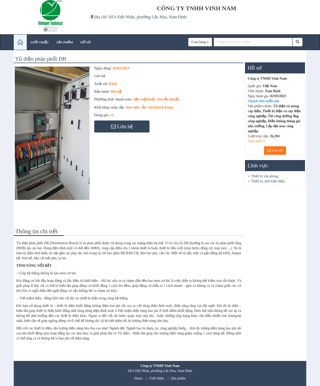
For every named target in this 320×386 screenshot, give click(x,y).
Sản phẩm (178, 378)
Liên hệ (275, 150)
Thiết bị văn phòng (264, 176)
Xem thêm (256, 141)
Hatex (138, 378)
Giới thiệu (156, 378)
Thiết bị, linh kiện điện (267, 181)
